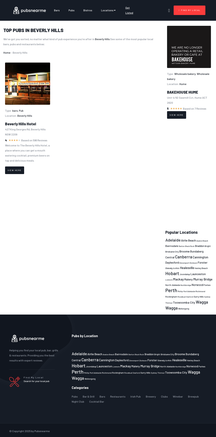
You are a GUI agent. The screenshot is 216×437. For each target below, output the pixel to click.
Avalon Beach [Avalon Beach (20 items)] (202, 241)
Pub (21, 110)
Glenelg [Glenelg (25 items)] (168, 268)
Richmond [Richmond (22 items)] (200, 291)
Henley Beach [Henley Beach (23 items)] (201, 268)
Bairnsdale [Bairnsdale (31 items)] (171, 245)
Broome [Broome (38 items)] (184, 251)
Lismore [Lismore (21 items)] (168, 279)
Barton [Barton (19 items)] (182, 246)
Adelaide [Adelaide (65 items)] (173, 239)
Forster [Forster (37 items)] (202, 262)
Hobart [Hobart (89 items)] (172, 273)
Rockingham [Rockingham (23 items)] (171, 296)
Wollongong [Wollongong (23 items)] (183, 308)
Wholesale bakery (185, 73)
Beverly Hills (47, 30)
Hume (182, 84)
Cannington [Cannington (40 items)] (200, 257)
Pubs (71, 10)
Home (6, 52)
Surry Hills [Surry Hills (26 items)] (199, 296)
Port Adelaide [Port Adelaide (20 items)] (189, 291)
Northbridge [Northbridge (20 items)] (186, 285)
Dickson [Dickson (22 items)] (193, 263)
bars (15, 110)
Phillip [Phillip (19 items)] (180, 291)
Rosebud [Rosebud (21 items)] (182, 296)
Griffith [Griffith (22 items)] (176, 268)
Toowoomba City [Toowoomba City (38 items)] (184, 302)
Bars (57, 10)
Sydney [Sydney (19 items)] (207, 297)
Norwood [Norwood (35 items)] (197, 284)
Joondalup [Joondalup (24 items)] (185, 274)
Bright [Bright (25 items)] (208, 246)
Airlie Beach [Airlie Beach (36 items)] (188, 240)
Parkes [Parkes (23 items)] (207, 285)
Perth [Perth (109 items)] (171, 290)
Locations (108, 10)
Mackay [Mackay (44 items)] (178, 279)
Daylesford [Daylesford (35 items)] (172, 262)
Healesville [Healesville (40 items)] (187, 268)
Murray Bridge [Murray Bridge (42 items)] (202, 279)
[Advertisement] (189, 174)
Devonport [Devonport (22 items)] (184, 263)
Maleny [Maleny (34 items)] (188, 279)
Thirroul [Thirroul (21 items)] (168, 303)
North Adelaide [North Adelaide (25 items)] (172, 285)
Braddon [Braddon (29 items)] (199, 245)
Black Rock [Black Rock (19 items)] (189, 246)
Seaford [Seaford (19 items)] (189, 297)
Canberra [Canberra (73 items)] (183, 256)
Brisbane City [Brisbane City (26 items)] (172, 251)
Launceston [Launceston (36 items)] (198, 274)
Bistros (87, 10)
